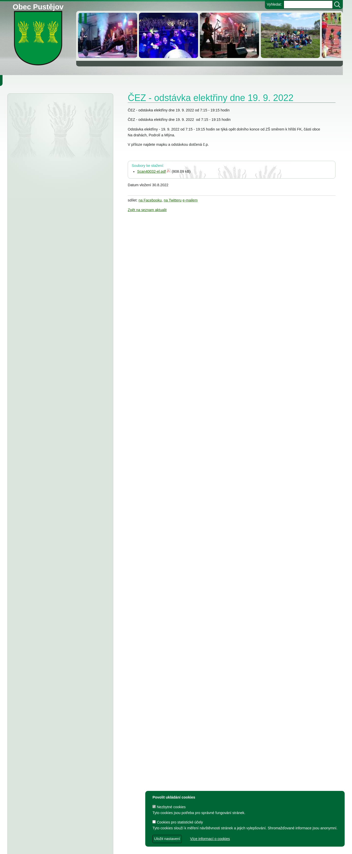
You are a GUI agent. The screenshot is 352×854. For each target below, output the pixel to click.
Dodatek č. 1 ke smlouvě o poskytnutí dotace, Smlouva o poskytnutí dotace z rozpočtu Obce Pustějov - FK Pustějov (56, 648)
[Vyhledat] (337, 4)
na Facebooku (150, 200)
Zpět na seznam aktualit (147, 210)
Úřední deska (38, 106)
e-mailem (190, 200)
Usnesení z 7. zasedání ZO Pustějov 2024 (68, 596)
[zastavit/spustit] (84, 18)
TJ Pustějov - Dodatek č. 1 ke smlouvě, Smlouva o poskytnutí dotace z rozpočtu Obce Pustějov (57, 544)
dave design (144, 847)
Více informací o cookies (210, 839)
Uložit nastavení (167, 839)
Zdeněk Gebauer (213, 847)
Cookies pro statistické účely (177, 822)
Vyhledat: (274, 4)
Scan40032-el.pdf (151, 171)
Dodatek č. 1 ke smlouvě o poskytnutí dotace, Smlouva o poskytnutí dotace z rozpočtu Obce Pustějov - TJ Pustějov (56, 627)
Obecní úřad (14, 80)
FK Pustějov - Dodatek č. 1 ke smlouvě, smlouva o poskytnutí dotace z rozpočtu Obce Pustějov (57, 565)
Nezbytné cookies (169, 807)
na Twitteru (173, 200)
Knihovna (86, 80)
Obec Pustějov (38, 6)
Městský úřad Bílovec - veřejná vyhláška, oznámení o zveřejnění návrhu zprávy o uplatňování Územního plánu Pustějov (59, 153)
